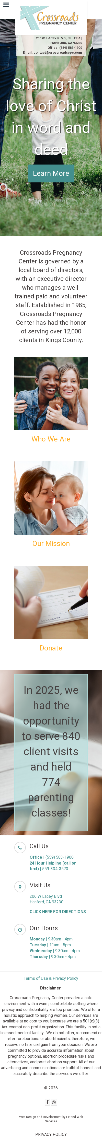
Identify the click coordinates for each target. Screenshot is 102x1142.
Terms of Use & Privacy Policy (51, 978)
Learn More (51, 173)
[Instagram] (54, 1102)
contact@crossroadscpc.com (57, 52)
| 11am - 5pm (50, 944)
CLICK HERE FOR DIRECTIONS (58, 911)
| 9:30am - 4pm (51, 939)
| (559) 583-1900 (52, 857)
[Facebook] (47, 1102)
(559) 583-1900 (70, 48)
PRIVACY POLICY (51, 1134)
